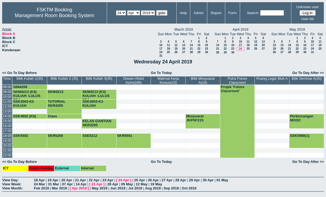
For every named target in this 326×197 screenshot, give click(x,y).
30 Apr (208, 180)
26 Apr (153, 180)
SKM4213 (55, 92)
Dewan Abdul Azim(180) (133, 80)
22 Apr (94, 180)
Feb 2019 (41, 188)
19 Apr (53, 180)
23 (206, 48)
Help (183, 13)
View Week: (11, 184)
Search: (253, 13)
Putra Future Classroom (237, 80)
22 (198, 48)
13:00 (7, 111)
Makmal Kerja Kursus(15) (168, 80)
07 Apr (67, 184)
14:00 (7, 116)
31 (160, 55)
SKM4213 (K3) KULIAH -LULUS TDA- (95, 96)
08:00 (7, 87)
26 (176, 52)
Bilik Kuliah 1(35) (30, 78)
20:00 (7, 145)
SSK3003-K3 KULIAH (92, 103)
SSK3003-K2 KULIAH (23, 103)
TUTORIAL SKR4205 (56, 103)
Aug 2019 (153, 188)
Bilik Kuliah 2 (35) (64, 78)
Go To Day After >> (308, 73)
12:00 (7, 106)
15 (198, 45)
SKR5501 (124, 136)
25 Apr (139, 180)
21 (191, 48)
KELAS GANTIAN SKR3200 (96, 123)
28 (191, 52)
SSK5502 (20, 136)
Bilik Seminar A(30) (307, 78)
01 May (222, 180)
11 (168, 45)
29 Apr (194, 180)
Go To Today (161, 73)
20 (183, 48)
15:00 (7, 121)
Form (232, 13)
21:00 (7, 150)
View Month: (12, 188)
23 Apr (107, 180)
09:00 (7, 92)
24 (160, 52)
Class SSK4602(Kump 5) (63, 118)
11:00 (7, 101)
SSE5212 (89, 136)
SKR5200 (55, 136)
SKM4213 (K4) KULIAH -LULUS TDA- (26, 96)
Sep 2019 (171, 188)
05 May (127, 184)
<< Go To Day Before (19, 73)
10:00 (7, 97)
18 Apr (39, 180)
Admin (198, 13)
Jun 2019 (117, 188)
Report (216, 13)
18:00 (7, 136)
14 (191, 45)
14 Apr (81, 184)
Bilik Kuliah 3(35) (99, 78)
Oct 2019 (189, 188)
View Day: (10, 180)
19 (176, 48)
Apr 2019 (79, 188)
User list (307, 19)
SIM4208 (20, 87)
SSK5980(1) (299, 136)
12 (176, 45)
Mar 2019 (59, 188)
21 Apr (80, 180)
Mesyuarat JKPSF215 (195, 118)
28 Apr (180, 180)
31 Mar (53, 184)
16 (206, 45)
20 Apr (66, 180)
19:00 (7, 140)
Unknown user (307, 7)
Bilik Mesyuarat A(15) (203, 80)
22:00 (7, 155)
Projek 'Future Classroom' (232, 89)
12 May (141, 184)
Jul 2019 (135, 188)
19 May (156, 184)
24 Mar (39, 184)
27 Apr (167, 180)
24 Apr (123, 180)
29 (198, 52)
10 (160, 45)
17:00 (7, 131)
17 (160, 48)
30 (206, 52)
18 (168, 48)
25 (168, 52)
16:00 (7, 126)
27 (183, 52)
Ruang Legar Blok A (272, 78)
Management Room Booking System (54, 15)
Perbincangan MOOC (301, 118)
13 (183, 45)
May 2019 (99, 188)
